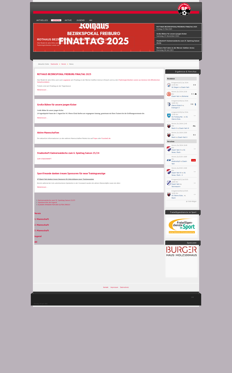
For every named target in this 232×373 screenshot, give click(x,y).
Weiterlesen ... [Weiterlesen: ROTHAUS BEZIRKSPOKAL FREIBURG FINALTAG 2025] (42, 90)
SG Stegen (175, 87)
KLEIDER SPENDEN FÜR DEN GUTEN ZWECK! (54, 205)
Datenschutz (124, 287)
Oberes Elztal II (177, 105)
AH (90, 20)
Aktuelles (42, 20)
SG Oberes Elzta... (178, 195)
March (174, 137)
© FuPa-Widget (191, 201)
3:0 (194, 85)
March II (174, 128)
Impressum (114, 287)
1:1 (192, 94)
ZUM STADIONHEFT (44, 159)
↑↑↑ (192, 297)
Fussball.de (106, 138)
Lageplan (66, 80)
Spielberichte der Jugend (47, 202)
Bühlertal (185, 96)
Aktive (68, 20)
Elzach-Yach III (184, 128)
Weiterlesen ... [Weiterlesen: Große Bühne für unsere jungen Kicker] (42, 118)
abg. (194, 126)
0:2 (194, 135)
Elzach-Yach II (182, 137)
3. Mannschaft (41, 230)
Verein (56, 20)
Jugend (80, 20)
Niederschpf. (176, 161)
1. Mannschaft (41, 219)
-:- (195, 116)
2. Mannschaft (41, 224)
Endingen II (176, 108)
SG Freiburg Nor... (177, 117)
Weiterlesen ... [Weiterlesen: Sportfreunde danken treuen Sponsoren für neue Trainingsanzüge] (42, 187)
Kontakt (105, 287)
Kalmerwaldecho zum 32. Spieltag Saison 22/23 (56, 200)
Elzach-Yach (185, 87)
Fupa (95, 138)
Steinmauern (176, 186)
